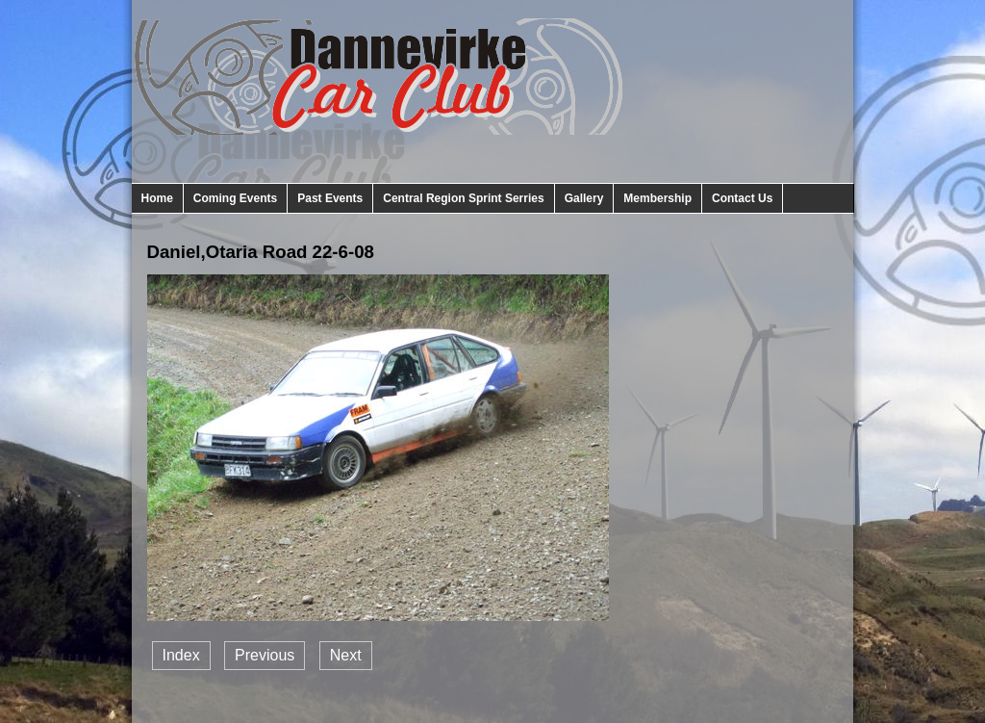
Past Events (330, 198)
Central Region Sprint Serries (463, 198)
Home (157, 198)
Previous (264, 655)
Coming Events (235, 198)
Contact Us (742, 198)
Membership (657, 198)
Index (181, 655)
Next (346, 655)
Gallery (584, 198)
